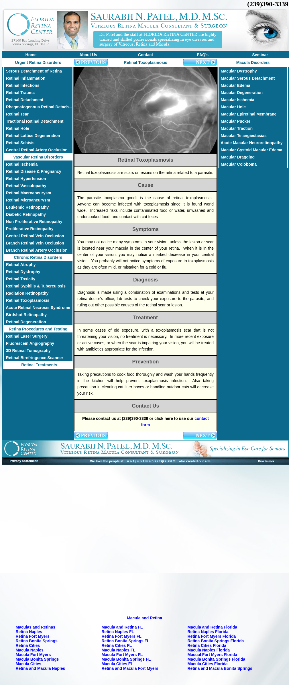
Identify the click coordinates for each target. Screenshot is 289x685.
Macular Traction (236, 128)
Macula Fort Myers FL (122, 654)
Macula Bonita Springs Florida (216, 659)
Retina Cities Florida (207, 645)
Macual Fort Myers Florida (212, 654)
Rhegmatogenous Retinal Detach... (38, 107)
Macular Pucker (234, 121)
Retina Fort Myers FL (121, 636)
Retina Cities (28, 645)
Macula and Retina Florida (212, 627)
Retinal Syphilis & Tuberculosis (35, 286)
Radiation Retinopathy (26, 293)
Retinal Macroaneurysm (27, 193)
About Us (88, 54)
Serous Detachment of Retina (33, 71)
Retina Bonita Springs (37, 641)
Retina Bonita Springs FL (126, 641)
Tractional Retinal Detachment (34, 121)
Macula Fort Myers (33, 654)
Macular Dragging (237, 157)
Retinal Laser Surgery (26, 336)
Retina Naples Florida (208, 631)
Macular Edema (234, 85)
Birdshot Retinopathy (25, 314)
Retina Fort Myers (33, 636)
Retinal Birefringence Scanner (33, 357)
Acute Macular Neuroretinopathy (251, 142)
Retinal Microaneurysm (27, 200)
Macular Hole (232, 107)
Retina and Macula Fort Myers (130, 668)
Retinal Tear (16, 114)
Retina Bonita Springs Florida (216, 641)
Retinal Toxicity (19, 279)
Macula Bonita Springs (37, 659)
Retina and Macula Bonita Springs (220, 668)
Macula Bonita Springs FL (126, 659)
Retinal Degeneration (25, 322)
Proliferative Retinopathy (28, 228)
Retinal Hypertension (25, 178)
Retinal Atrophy (20, 264)
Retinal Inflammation (24, 78)
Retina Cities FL (117, 645)
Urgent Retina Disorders (38, 62)
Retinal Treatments (38, 365)
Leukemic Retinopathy (26, 207)
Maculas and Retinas (36, 627)
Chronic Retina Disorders (38, 257)
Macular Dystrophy (238, 71)
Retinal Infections (21, 85)
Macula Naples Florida (209, 650)
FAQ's (203, 54)
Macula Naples (30, 650)
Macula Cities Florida (208, 663)
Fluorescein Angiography (29, 343)
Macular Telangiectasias (243, 135)
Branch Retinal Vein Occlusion (34, 243)
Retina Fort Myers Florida (212, 636)
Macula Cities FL (117, 663)
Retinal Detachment (23, 99)
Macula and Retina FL (122, 627)
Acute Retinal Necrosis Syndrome (37, 307)
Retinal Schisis (19, 142)
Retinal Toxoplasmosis (26, 300)
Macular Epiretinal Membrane (247, 114)
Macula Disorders (253, 62)
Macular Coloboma (238, 164)
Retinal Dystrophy (22, 271)
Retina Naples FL (118, 631)
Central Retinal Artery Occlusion (36, 150)
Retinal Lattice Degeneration (32, 135)
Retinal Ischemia (21, 164)
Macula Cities (28, 663)
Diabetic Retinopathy (25, 214)
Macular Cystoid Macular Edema (250, 150)
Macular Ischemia (236, 99)
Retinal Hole (16, 128)
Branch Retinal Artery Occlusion (36, 250)
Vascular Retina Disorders (38, 157)
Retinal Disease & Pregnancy (32, 171)
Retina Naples (29, 631)
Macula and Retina (144, 618)
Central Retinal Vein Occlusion (34, 236)
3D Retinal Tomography (27, 350)
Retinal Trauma (19, 92)
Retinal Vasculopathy (25, 185)
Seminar (260, 54)
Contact (145, 54)
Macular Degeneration (241, 92)
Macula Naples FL (118, 650)
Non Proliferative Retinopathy (33, 221)
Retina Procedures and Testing (38, 329)
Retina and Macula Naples (40, 668)
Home (31, 54)
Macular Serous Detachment (247, 78)
